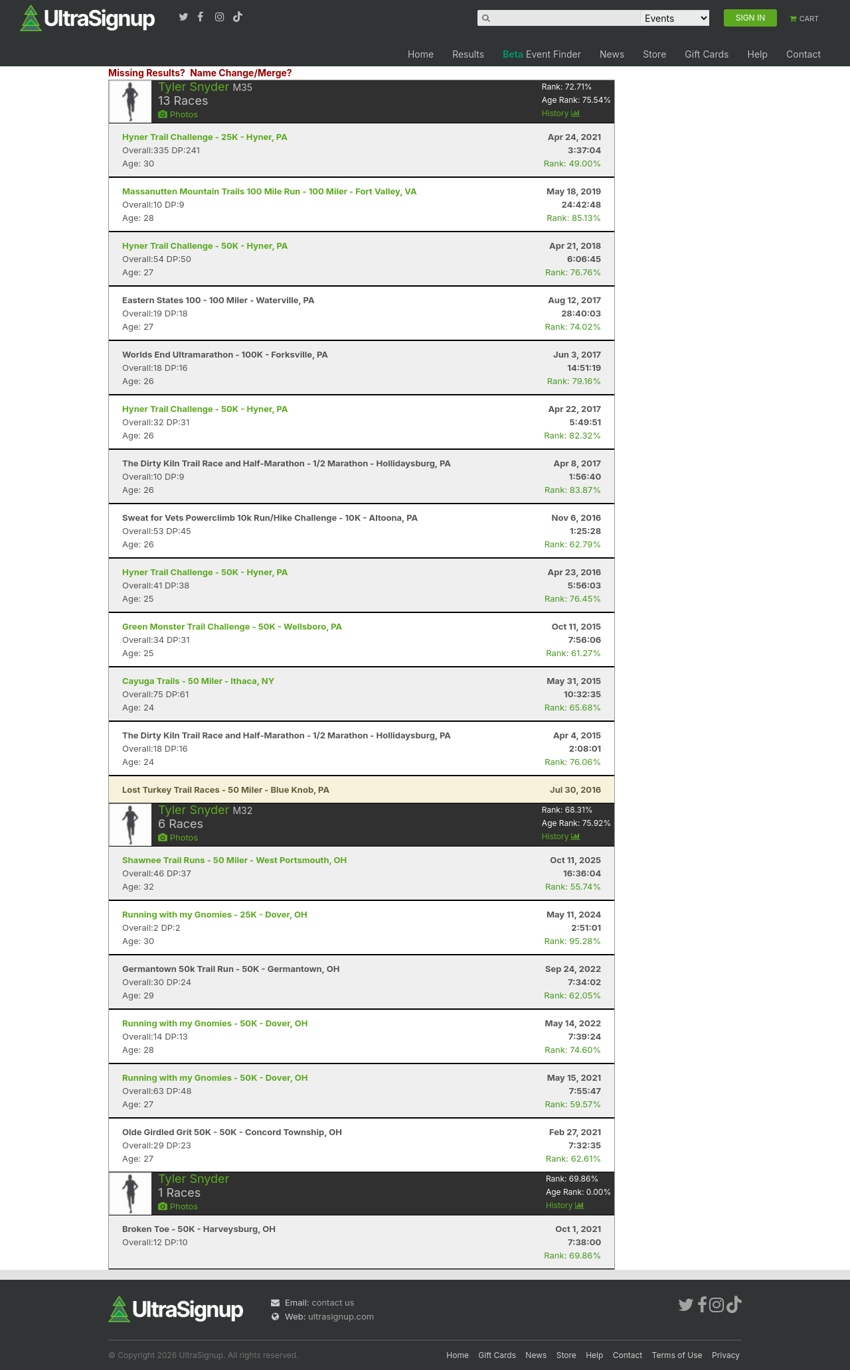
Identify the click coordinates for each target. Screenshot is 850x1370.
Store (654, 54)
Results (468, 54)
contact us (332, 1302)
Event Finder (542, 54)
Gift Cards (706, 54)
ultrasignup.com (341, 1316)
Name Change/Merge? (241, 72)
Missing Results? (146, 72)
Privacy (726, 1355)
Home (421, 54)
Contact (803, 54)
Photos (178, 114)
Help (757, 54)
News (612, 54)
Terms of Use (677, 1355)
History (561, 113)
